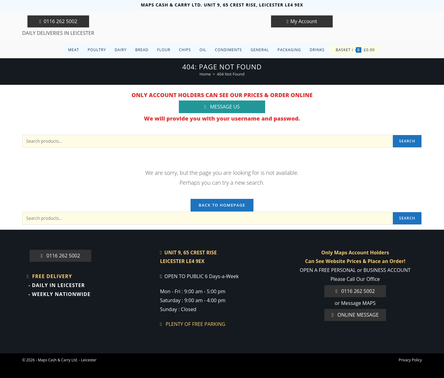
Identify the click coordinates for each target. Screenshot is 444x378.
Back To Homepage (222, 205)
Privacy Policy (410, 360)
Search (407, 141)
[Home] (205, 74)
